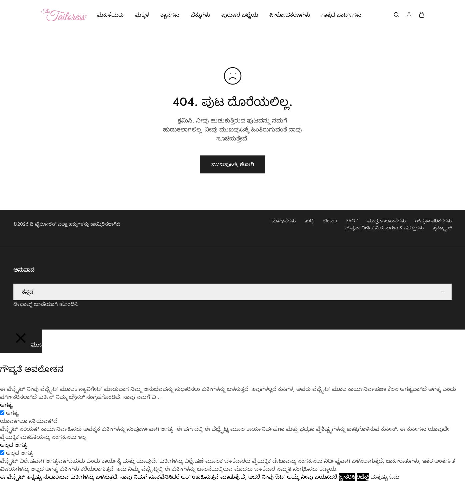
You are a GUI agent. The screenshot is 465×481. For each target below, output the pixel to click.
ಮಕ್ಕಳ (142, 15)
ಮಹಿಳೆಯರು (110, 15)
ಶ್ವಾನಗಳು (169, 15)
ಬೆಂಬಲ (330, 220)
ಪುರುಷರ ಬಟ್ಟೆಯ (239, 15)
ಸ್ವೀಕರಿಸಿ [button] (347, 477)
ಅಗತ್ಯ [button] (6, 405)
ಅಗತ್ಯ (12, 413)
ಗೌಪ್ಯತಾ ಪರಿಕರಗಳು (433, 220)
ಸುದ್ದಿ (309, 220)
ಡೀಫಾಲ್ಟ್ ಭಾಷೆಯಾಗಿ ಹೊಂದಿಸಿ (45, 304)
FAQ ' (352, 220)
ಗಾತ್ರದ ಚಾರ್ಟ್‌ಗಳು (341, 15)
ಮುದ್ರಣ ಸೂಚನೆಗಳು (386, 220)
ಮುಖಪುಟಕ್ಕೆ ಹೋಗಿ (232, 164)
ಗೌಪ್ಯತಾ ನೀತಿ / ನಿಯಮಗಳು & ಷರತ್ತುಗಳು (384, 227)
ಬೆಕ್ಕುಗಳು (200, 15)
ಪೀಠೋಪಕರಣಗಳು (289, 15)
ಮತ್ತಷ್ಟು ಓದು (385, 477)
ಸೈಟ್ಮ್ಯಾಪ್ (442, 227)
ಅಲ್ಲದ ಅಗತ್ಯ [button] (13, 445)
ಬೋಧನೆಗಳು (284, 220)
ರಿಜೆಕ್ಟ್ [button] (363, 477)
